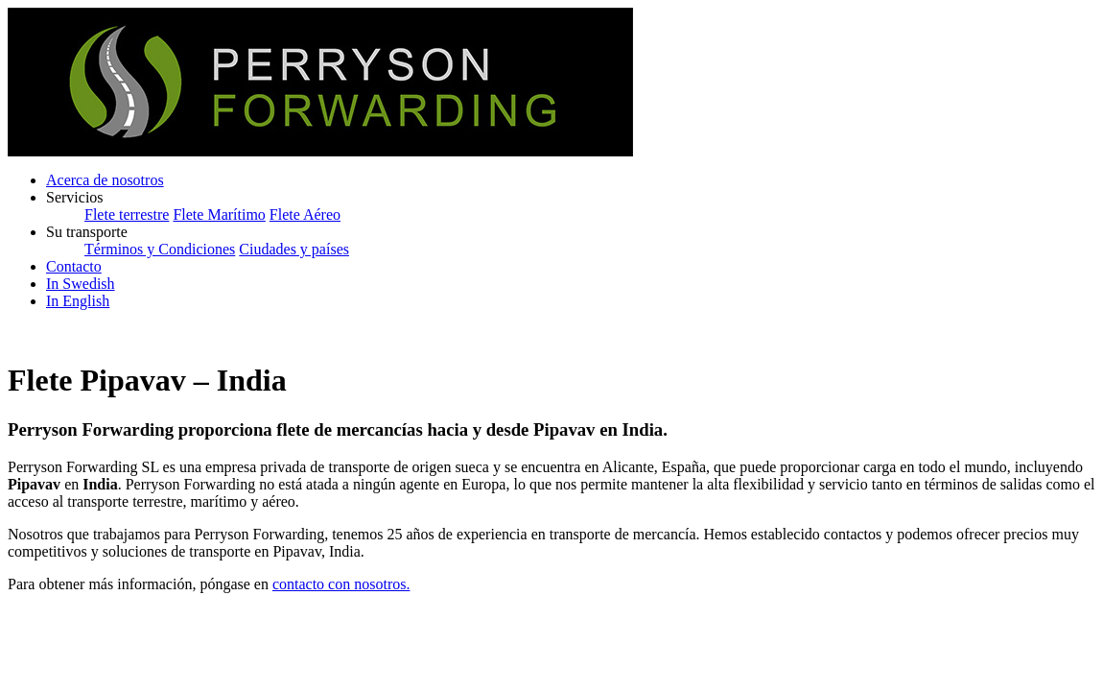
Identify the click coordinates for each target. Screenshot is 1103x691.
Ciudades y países (294, 249)
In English (77, 301)
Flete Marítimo (219, 214)
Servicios (75, 197)
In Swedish (80, 283)
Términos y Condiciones (159, 249)
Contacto (74, 266)
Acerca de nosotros (105, 180)
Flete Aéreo (305, 214)
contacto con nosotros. (341, 584)
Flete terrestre (126, 214)
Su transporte (87, 232)
